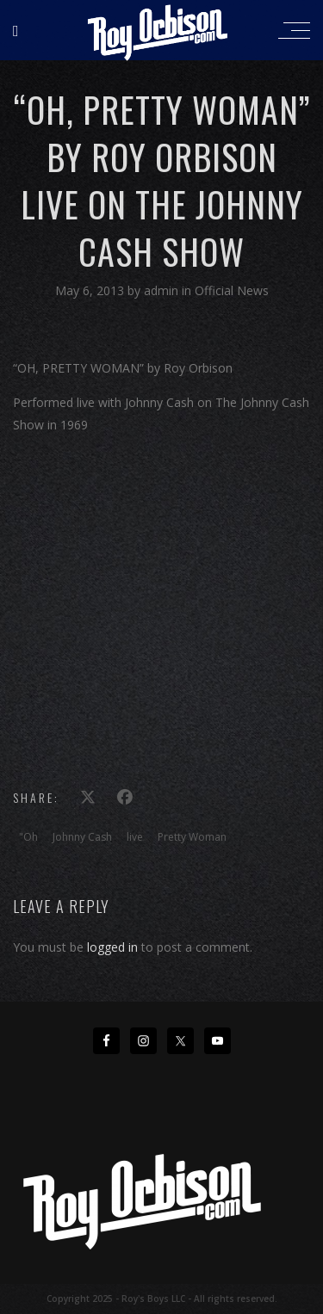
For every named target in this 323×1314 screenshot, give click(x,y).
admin (163, 290)
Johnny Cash (82, 837)
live (135, 837)
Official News (232, 290)
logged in (112, 947)
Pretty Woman (192, 837)
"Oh (28, 837)
